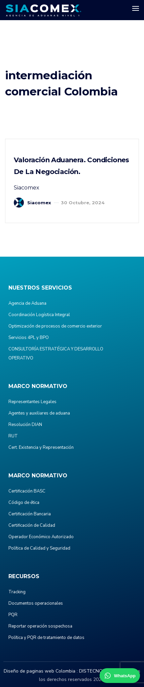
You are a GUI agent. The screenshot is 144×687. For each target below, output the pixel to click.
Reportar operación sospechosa (40, 626)
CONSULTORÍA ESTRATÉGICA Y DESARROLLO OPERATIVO (55, 353)
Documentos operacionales (35, 603)
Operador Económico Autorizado (41, 537)
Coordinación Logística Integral (39, 315)
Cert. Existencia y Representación (41, 447)
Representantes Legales (32, 402)
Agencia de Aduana (27, 303)
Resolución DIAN (25, 425)
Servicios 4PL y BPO (28, 338)
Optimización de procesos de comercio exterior (55, 326)
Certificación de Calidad (31, 525)
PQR (12, 615)
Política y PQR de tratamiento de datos (46, 638)
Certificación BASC (26, 491)
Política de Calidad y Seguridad (39, 548)
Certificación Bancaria (29, 514)
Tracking (17, 592)
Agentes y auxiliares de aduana (39, 413)
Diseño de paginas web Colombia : (41, 671)
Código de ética (23, 503)
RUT (13, 436)
